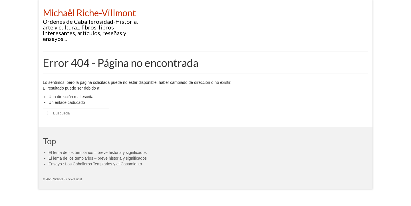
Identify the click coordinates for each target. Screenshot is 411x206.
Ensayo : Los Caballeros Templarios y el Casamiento (95, 164)
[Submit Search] (47, 113)
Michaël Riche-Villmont (89, 12)
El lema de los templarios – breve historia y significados (98, 152)
